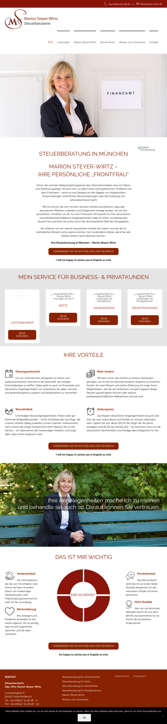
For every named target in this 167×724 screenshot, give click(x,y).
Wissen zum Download (75, 699)
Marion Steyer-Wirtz (73, 694)
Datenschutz (122, 676)
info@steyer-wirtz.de (151, 4)
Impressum (139, 676)
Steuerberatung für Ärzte (76, 681)
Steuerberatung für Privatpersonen (81, 690)
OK (84, 717)
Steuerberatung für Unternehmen (81, 677)
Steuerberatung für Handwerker (80, 685)
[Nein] (163, 715)
